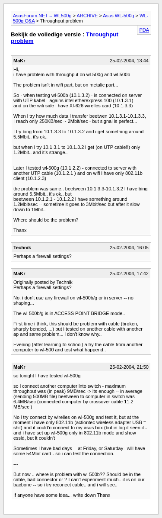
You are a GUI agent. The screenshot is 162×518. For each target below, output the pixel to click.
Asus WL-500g (118, 15)
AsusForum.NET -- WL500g (42, 15)
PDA (144, 29)
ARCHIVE (87, 15)
